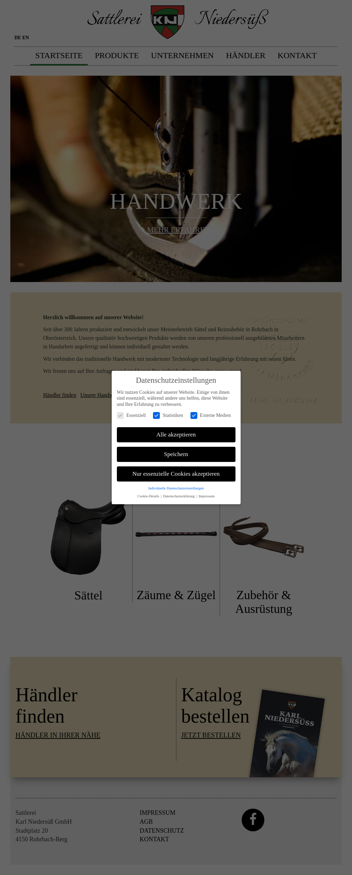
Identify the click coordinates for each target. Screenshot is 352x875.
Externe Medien (210, 411)
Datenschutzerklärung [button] (179, 492)
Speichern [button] (176, 450)
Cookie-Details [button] (148, 492)
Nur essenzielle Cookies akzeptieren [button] (176, 469)
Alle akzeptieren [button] (176, 430)
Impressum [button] (207, 492)
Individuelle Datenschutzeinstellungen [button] (176, 484)
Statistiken (168, 411)
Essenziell (131, 411)
